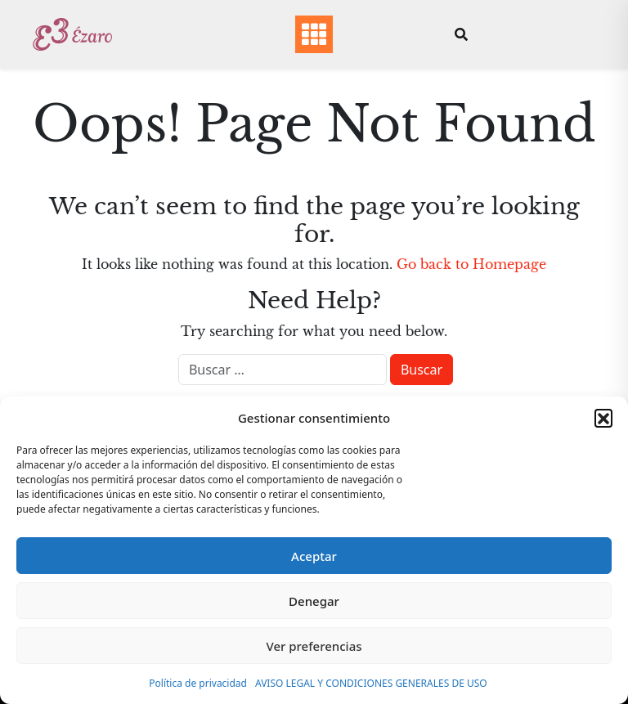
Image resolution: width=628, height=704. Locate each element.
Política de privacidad (198, 683)
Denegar (314, 601)
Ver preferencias (313, 646)
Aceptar (314, 556)
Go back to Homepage (471, 264)
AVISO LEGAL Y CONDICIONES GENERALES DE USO (371, 683)
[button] (603, 418)
